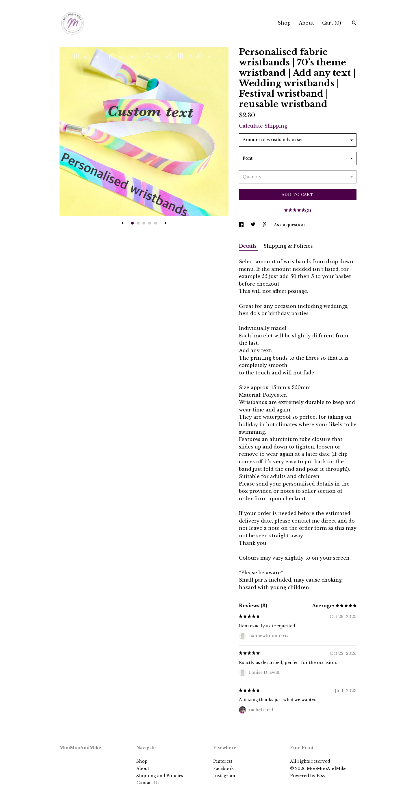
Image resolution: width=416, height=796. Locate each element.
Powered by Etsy (308, 775)
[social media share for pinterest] (265, 224)
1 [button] (132, 223)
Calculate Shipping (263, 126)
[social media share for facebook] (242, 224)
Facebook (223, 768)
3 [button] (143, 223)
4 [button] (149, 223)
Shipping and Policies (159, 775)
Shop (284, 23)
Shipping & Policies (288, 246)
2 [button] (138, 223)
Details (248, 246)
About (306, 23)
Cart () (331, 23)
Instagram (224, 775)
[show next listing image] (165, 223)
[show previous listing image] (122, 223)
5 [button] (155, 223)
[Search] (354, 24)
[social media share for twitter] (253, 224)
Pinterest (222, 761)
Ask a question (289, 224)
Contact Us (147, 782)
